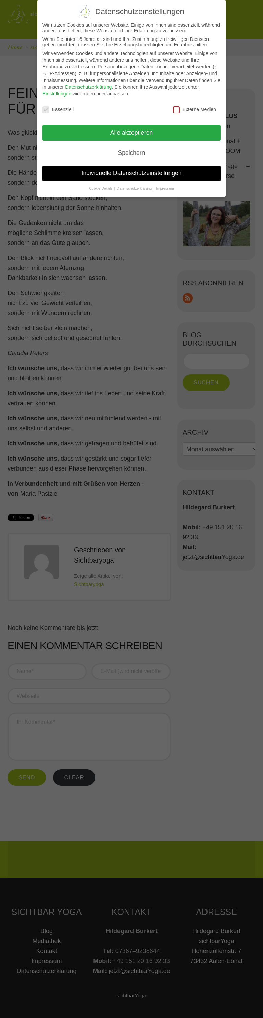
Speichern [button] (131, 152)
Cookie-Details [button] (101, 188)
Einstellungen (56, 94)
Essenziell (58, 109)
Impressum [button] (165, 188)
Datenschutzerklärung (88, 87)
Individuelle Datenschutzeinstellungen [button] (132, 173)
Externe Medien (194, 109)
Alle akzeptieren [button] (131, 132)
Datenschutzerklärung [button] (135, 188)
